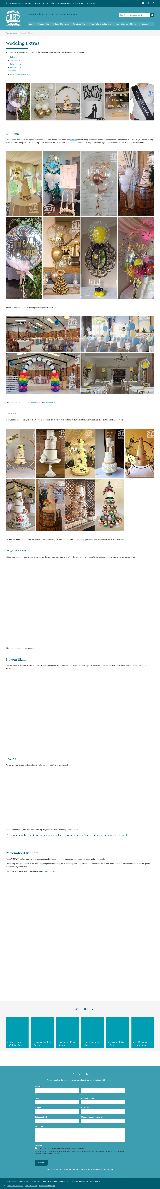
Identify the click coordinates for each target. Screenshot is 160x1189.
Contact (145, 24)
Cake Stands (15, 60)
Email (38, 1098)
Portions (85, 1108)
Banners (24, 74)
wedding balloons (53, 402)
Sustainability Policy (47, 1186)
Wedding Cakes (44, 24)
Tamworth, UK (77, 3)
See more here (49, 871)
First (36, 1094)
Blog (117, 24)
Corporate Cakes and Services (101, 24)
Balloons (13, 57)
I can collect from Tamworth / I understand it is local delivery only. (64, 1148)
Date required (41, 1117)
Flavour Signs (15, 67)
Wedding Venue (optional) (92, 1117)
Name (38, 1087)
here (122, 539)
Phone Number (88, 1098)
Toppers (18, 64)
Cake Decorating (80, 24)
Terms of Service (103, 1169)
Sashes (13, 71)
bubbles (73, 140)
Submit (41, 1163)
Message (39, 1126)
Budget (38, 1108)
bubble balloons (30, 402)
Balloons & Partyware (62, 24)
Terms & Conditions (15, 1186)
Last (82, 1094)
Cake (12, 64)
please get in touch (118, 835)
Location (39, 1145)
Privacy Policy (89, 1169)
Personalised (15, 74)
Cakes (32, 24)
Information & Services (130, 24)
